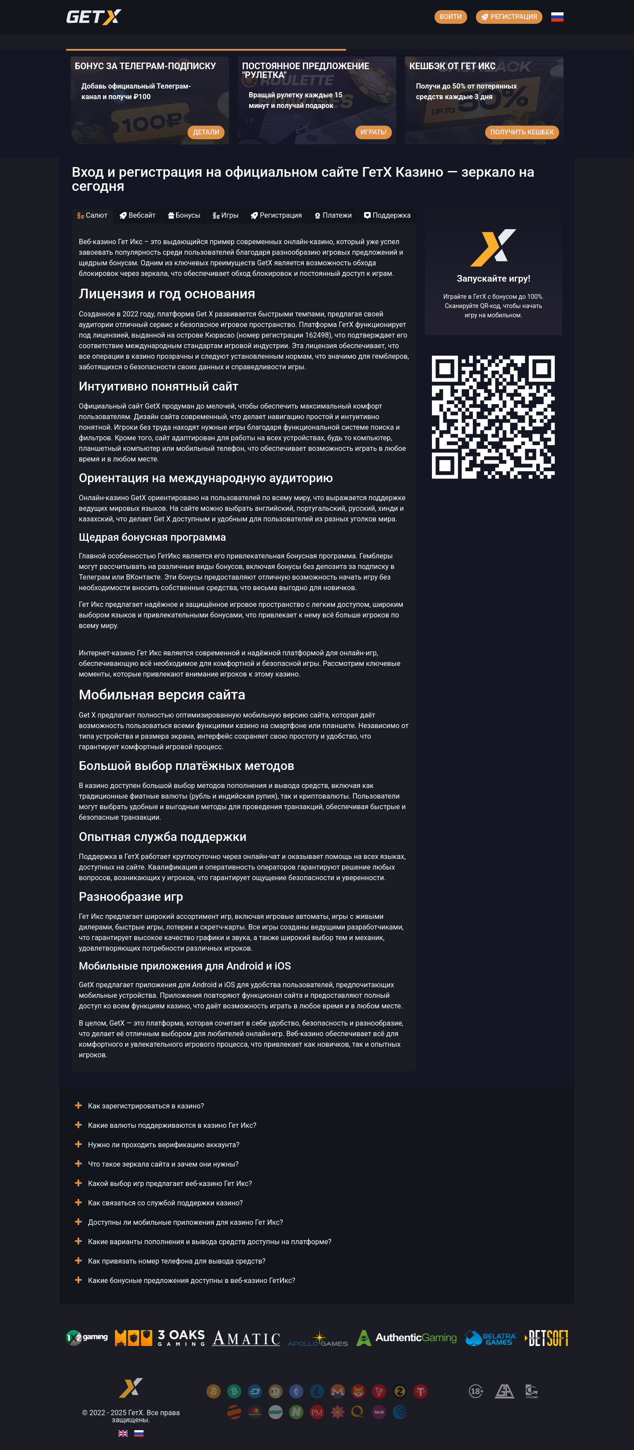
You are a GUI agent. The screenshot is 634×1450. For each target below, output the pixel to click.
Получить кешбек (522, 132)
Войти (451, 17)
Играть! (374, 132)
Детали (206, 132)
